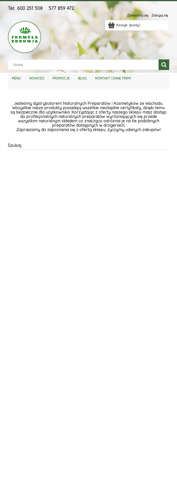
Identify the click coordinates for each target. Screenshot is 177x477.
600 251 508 (30, 8)
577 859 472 (61, 8)
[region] (88, 310)
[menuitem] (16, 78)
